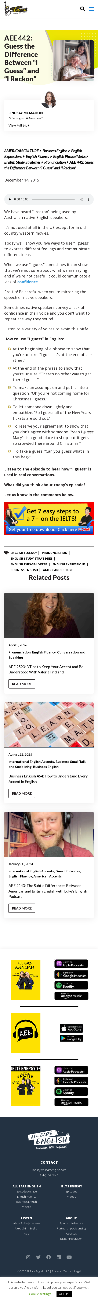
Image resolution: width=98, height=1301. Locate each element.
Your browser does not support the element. (49, 199)
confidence (27, 281)
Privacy (56, 1271)
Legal (77, 1271)
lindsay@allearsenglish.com (49, 1170)
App (26, 1233)
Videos (26, 1207)
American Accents (47, 876)
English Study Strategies (22, 162)
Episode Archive (27, 1191)
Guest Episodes (67, 871)
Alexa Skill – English (27, 1228)
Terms (67, 1271)
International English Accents (31, 761)
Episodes (71, 1191)
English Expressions (69, 564)
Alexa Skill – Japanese (26, 1223)
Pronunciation (55, 162)
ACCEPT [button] (64, 1294)
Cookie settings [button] (40, 1294)
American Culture (21, 150)
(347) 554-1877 (49, 1175)
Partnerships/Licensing (71, 1228)
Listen (26, 1218)
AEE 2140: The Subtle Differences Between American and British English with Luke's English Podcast (47, 890)
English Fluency (37, 156)
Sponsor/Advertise (71, 1223)
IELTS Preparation (71, 1238)
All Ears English (26, 1186)
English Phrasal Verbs (69, 156)
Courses (71, 1233)
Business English (55, 150)
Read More (22, 684)
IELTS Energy (71, 1186)
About (71, 1218)
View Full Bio (18, 125)
